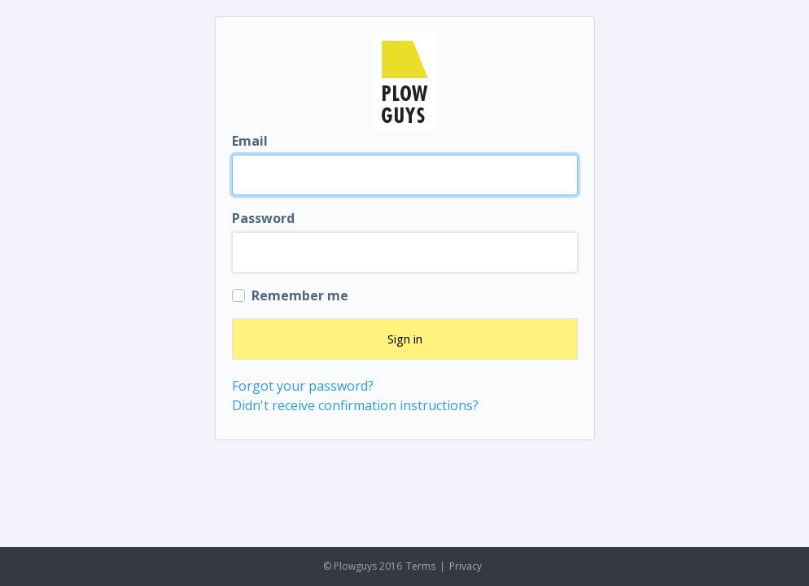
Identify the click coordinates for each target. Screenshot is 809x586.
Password (263, 218)
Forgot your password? (303, 386)
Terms (420, 566)
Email (250, 141)
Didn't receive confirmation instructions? (355, 405)
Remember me (299, 295)
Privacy (465, 566)
